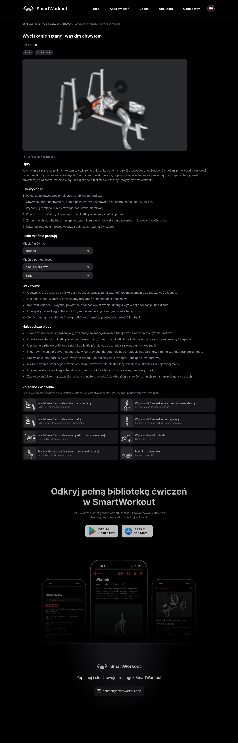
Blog (96, 9)
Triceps (67, 23)
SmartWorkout (31, 23)
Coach (144, 9)
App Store (166, 9)
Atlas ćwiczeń (119, 9)
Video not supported (104, 105)
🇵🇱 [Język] (211, 9)
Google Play (191, 9)
